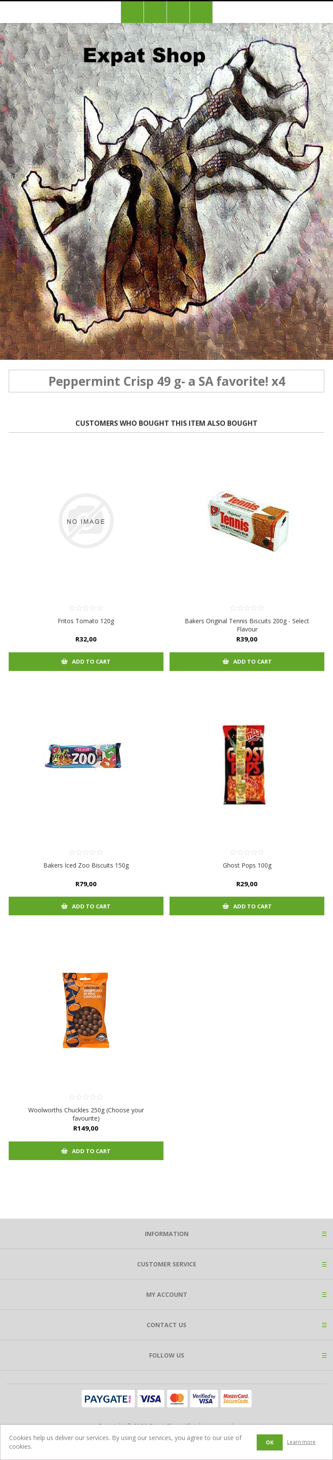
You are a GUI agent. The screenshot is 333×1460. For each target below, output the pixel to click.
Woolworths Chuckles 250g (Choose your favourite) (86, 1114)
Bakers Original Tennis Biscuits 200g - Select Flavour (247, 625)
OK (270, 1442)
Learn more (301, 1442)
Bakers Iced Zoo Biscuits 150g (86, 865)
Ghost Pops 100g (247, 865)
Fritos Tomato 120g (86, 621)
